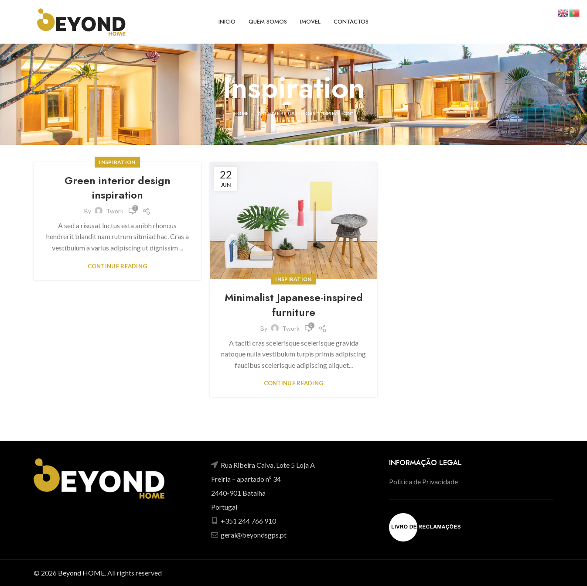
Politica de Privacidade (423, 481)
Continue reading (117, 266)
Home (241, 113)
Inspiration (117, 162)
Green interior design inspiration (118, 188)
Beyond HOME (81, 573)
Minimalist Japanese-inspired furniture (294, 305)
